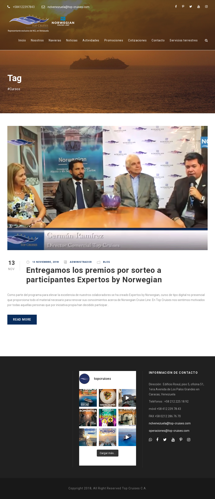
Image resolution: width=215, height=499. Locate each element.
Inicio (22, 40)
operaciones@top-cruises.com (169, 430)
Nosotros (37, 40)
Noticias (71, 40)
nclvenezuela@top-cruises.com (68, 7)
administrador (81, 262)
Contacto (158, 40)
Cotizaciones (137, 40)
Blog (106, 262)
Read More (22, 319)
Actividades (91, 40)
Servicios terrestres (184, 40)
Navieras (55, 40)
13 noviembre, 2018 (45, 262)
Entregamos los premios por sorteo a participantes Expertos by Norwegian (94, 275)
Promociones (113, 40)
